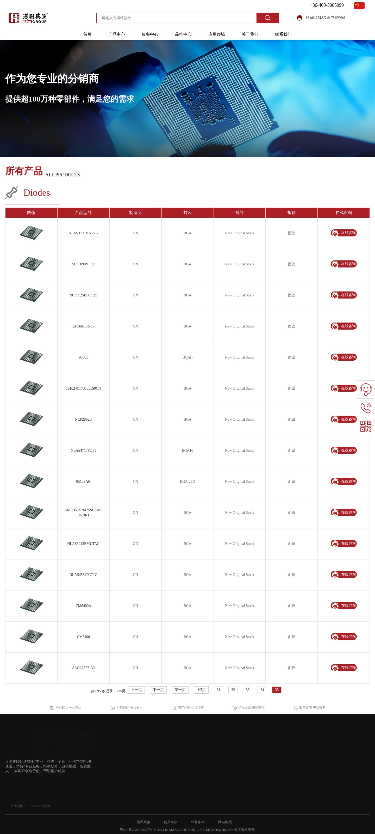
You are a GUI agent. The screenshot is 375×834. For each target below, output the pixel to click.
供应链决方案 (125, 770)
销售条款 (198, 825)
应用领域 (216, 34)
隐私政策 (143, 825)
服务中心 (150, 34)
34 (262, 690)
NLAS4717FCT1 (83, 450)
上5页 (201, 690)
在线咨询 (344, 233)
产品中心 (116, 34)
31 (218, 690)
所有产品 (24, 171)
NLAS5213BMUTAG (83, 544)
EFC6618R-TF (83, 326)
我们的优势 (161, 749)
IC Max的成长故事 (167, 782)
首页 (87, 34)
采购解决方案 (125, 759)
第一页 (180, 690)
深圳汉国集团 (40, 806)
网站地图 (225, 825)
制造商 (120, 782)
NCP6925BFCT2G (83, 295)
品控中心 (183, 34)
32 (233, 690)
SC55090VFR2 (83, 264)
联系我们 (283, 34)
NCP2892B (83, 419)
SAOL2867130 (83, 668)
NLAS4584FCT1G (83, 575)
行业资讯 (159, 760)
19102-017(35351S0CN (83, 388)
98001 (83, 357)
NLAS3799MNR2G (83, 233)
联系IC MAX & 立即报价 (321, 18)
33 (247, 690)
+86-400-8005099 (327, 5)
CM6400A (83, 606)
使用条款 (170, 825)
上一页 (136, 690)
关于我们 (250, 34)
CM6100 (83, 637)
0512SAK (83, 482)
